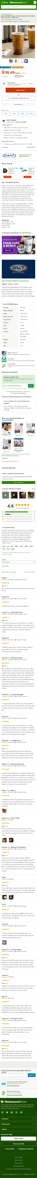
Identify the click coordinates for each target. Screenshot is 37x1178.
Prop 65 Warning (25, 233)
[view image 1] (4, 811)
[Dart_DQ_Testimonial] (30, 429)
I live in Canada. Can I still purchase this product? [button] (16, 402)
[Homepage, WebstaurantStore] (18, 2)
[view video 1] (5, 495)
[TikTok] (16, 1112)
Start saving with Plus (13, 1085)
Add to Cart (7, 177)
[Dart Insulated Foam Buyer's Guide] (18, 445)
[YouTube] (7, 1112)
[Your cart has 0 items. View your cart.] (33, 2)
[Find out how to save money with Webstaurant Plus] (1, 168)
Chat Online (9, 1149)
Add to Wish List (18, 104)
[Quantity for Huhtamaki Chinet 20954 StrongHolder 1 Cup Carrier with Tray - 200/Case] (22, 177)
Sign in (31, 83)
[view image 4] (31, 495)
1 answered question (24, 21)
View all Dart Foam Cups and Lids (25, 155)
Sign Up (31, 1075)
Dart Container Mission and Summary (15, 281)
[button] (11, 61)
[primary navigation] (5, 2)
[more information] (25, 122)
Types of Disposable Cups (17, 461)
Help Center (18, 1138)
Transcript (10, 284)
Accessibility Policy (18, 1166)
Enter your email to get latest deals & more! (16, 1071)
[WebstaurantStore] (18, 1101)
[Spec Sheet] (6, 429)
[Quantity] (4, 90)
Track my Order (18, 1144)
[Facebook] (11, 1112)
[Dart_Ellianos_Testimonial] (6, 445)
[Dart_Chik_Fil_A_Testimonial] (18, 429)
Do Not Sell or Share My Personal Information (18, 1169)
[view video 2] (14, 495)
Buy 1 (3, 70)
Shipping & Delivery (25, 1149)
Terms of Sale (18, 1157)
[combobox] (18, 7)
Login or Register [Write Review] (18, 482)
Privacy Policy (22, 393)
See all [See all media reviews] (33, 488)
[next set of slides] (35, 172)
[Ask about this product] (18, 385)
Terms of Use (14, 393)
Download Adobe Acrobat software (10, 455)
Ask (31, 386)
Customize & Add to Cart (18, 98)
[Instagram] (2, 1112)
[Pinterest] (21, 1112)
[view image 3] (22, 495)
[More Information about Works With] (11, 163)
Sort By (4, 559)
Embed (16, 284)
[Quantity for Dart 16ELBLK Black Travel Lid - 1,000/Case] (2, 177)
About (4, 284)
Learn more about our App (14, 1095)
